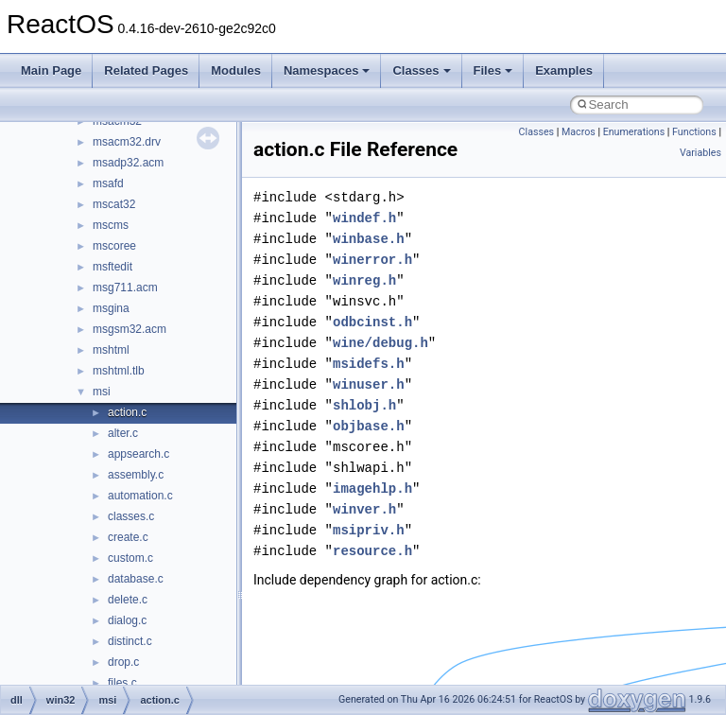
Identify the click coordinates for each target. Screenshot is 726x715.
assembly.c (136, 474)
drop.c (123, 662)
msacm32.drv (127, 141)
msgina (111, 308)
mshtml (111, 350)
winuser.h (369, 384)
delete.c (127, 599)
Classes (421, 70)
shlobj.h (364, 405)
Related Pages (146, 70)
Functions (694, 132)
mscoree (114, 246)
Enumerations (634, 132)
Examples (564, 70)
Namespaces (327, 70)
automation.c (140, 495)
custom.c (130, 558)
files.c (122, 682)
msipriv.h (369, 530)
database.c (136, 578)
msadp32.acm (128, 162)
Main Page (51, 70)
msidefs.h (369, 364)
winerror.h (372, 260)
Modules (236, 70)
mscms (111, 225)
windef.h (364, 218)
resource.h (372, 551)
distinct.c (130, 641)
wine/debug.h (380, 343)
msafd (108, 183)
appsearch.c (138, 454)
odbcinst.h (372, 322)
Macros (579, 132)
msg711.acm (125, 287)
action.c (127, 412)
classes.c (131, 516)
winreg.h (364, 280)
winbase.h (369, 239)
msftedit (112, 266)
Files (493, 70)
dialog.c (127, 620)
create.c (128, 537)
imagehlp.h (372, 488)
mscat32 (114, 204)
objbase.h (369, 426)
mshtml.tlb (119, 370)
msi (102, 391)
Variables (700, 153)
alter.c (123, 433)
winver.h (364, 509)
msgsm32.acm (129, 329)
